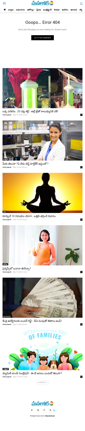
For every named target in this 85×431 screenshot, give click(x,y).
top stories (6, 316)
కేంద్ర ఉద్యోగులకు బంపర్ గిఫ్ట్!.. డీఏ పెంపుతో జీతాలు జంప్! (32, 320)
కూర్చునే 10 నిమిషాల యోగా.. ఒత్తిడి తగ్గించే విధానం (29, 216)
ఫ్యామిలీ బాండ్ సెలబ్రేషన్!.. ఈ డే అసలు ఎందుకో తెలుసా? (32, 373)
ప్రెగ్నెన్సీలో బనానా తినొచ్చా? (17, 268)
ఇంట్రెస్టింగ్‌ (5, 107)
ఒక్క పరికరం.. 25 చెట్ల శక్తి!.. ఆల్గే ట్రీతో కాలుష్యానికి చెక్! (30, 111)
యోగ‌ (4, 212)
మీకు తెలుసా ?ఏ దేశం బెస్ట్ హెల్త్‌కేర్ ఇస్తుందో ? (25, 163)
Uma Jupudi (7, 115)
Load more (42, 382)
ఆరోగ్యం (5, 264)
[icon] (54, 410)
